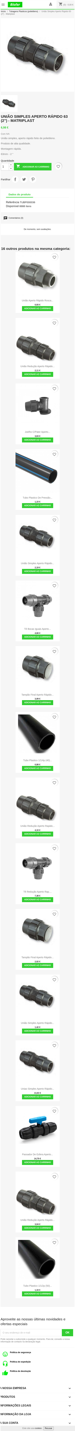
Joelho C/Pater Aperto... (37, 432)
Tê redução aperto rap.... (37, 891)
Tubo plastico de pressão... (37, 497)
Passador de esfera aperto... (37, 1154)
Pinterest (32, 179)
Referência (12, 202)
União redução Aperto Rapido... (37, 826)
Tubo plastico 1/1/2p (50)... (37, 1285)
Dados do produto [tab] (20, 194)
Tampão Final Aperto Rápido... (37, 694)
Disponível (12, 206)
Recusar (48, 1428)
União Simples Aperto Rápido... (37, 563)
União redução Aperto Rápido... (37, 366)
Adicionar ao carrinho (32, 166)
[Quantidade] (5, 166)
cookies (38, 1428)
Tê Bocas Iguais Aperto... (37, 629)
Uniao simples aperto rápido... (37, 1088)
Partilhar (15, 179)
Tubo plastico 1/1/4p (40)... (37, 760)
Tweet (24, 179)
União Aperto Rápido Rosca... (37, 300)
